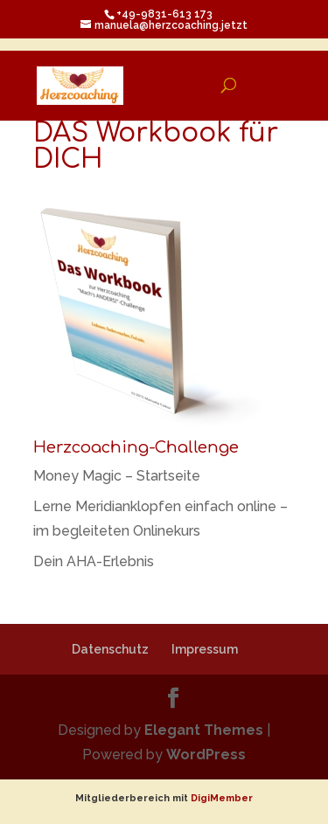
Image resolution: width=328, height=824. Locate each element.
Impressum (204, 649)
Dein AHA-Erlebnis (93, 561)
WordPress (206, 754)
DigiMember (222, 798)
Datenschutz (110, 649)
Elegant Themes (203, 730)
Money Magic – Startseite (116, 475)
